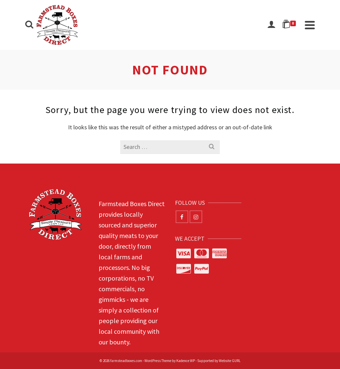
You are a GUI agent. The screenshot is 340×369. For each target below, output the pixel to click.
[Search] (29, 25)
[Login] (271, 25)
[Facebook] (182, 216)
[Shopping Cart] (290, 25)
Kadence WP (185, 360)
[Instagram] (196, 216)
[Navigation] (309, 25)
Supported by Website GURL (218, 360)
